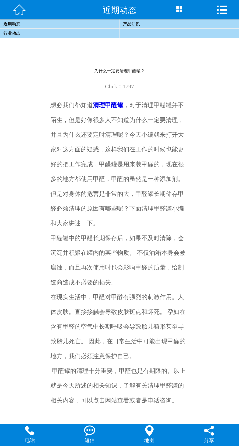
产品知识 (131, 24)
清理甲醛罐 (108, 105)
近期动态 (12, 24)
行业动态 (12, 33)
